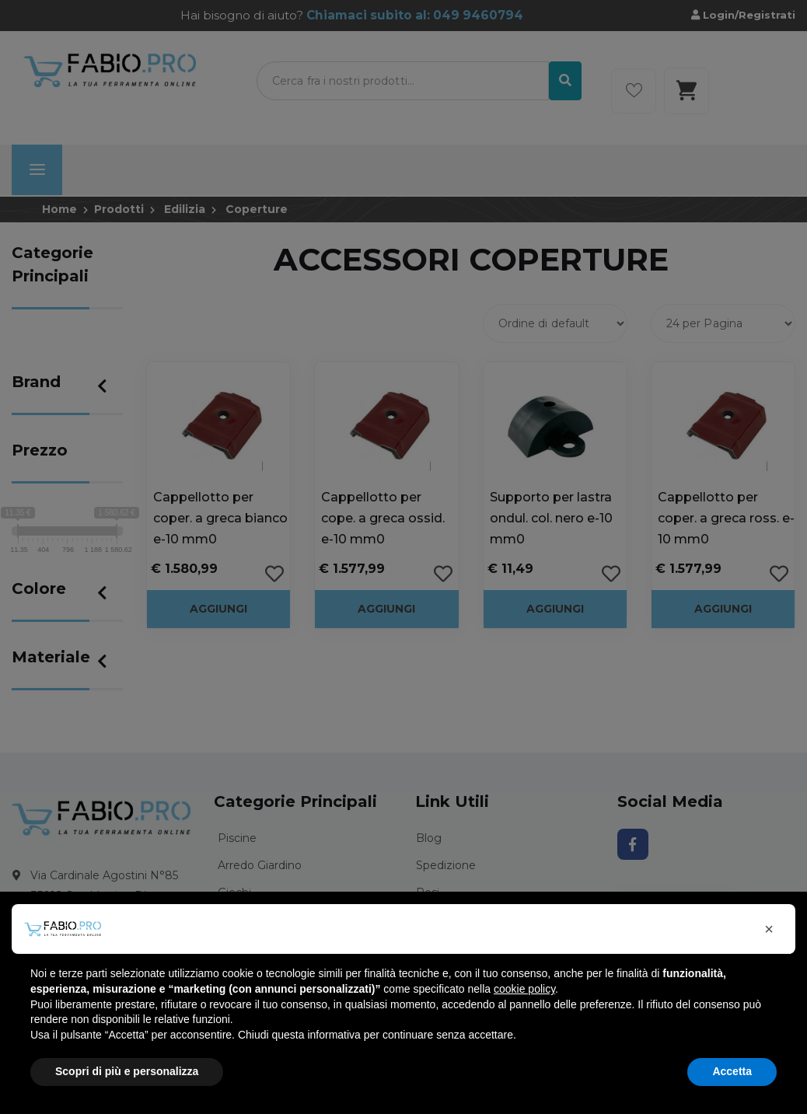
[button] (768, 929)
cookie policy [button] (524, 989)
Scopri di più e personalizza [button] (126, 1071)
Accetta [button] (732, 1071)
